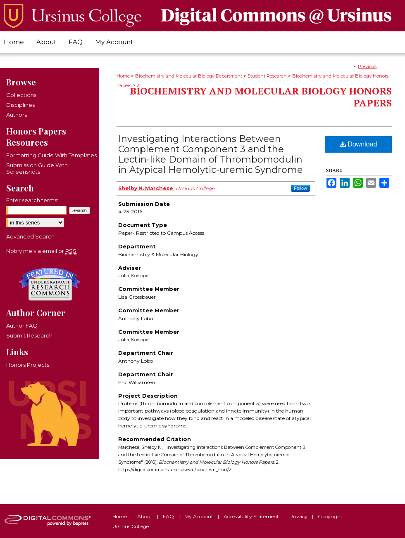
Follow (300, 188)
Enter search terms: (32, 200)
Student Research (267, 76)
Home (123, 76)
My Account (199, 516)
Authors (16, 114)
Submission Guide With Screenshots (37, 168)
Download (358, 144)
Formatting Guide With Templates (51, 155)
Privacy (299, 516)
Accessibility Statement (252, 516)
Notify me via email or (41, 251)
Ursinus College (130, 526)
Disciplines (20, 104)
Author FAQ (22, 325)
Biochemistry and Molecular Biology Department (188, 76)
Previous (367, 66)
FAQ (169, 516)
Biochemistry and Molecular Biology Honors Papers (261, 96)
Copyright (330, 516)
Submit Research (29, 335)
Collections (21, 95)
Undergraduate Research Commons (49, 284)
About (145, 516)
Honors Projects (27, 364)
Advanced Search (30, 236)
